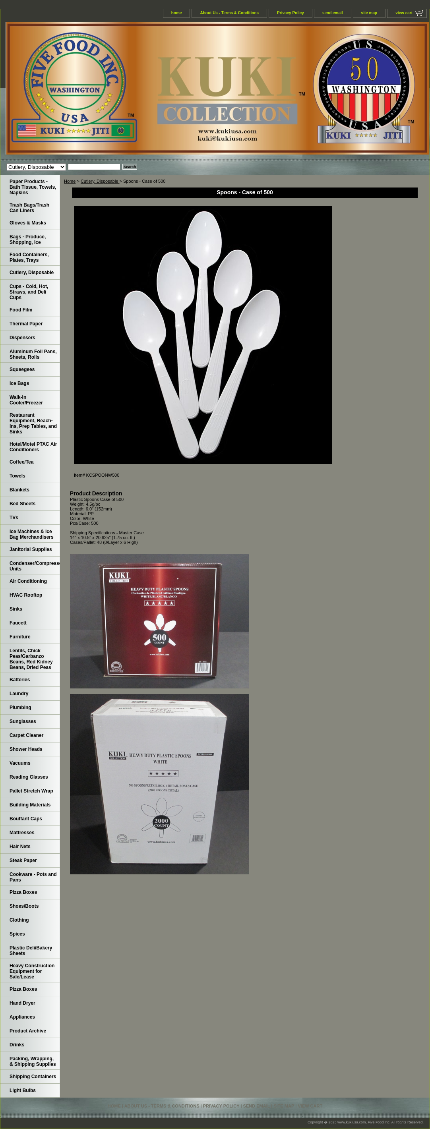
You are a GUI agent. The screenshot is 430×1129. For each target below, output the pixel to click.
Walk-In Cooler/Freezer (26, 400)
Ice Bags (19, 383)
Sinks (16, 609)
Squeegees (22, 369)
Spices (17, 934)
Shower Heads (26, 749)
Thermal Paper (26, 324)
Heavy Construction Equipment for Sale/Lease (32, 971)
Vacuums (20, 763)
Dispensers (22, 337)
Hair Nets (20, 846)
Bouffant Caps (26, 819)
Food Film (21, 310)
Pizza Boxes (23, 892)
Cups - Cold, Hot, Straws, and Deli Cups (29, 292)
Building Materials (30, 805)
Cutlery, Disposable (100, 181)
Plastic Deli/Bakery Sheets (31, 950)
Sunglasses (23, 721)
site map (369, 13)
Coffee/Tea (21, 462)
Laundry (19, 693)
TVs (14, 517)
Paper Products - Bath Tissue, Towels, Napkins (33, 187)
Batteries (20, 679)
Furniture (20, 637)
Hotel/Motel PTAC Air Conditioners (33, 446)
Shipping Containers (33, 1076)
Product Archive (28, 1031)
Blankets (19, 490)
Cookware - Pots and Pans (33, 877)
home (176, 13)
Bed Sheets (22, 504)
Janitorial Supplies (31, 549)
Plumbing (20, 707)
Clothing (19, 920)
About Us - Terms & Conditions (229, 13)
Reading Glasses (29, 777)
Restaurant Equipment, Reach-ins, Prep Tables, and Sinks (33, 423)
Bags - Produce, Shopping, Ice (28, 239)
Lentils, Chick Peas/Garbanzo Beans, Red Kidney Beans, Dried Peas (31, 659)
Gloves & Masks (28, 223)
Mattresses (22, 832)
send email (332, 13)
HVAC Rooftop (26, 595)
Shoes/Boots (24, 906)
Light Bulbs (23, 1090)
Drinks (17, 1045)
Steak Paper (23, 860)
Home (70, 181)
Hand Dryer (22, 1003)
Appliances (22, 1017)
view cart (404, 13)
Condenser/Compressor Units (35, 566)
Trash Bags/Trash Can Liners (29, 207)
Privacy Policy (290, 13)
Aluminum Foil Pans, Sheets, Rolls (33, 354)
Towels (17, 476)
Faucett (18, 623)
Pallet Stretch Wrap (31, 791)
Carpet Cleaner (26, 735)
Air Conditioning (28, 581)
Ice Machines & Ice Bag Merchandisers (32, 534)
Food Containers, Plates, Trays (29, 257)
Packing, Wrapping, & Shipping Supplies (33, 1061)
